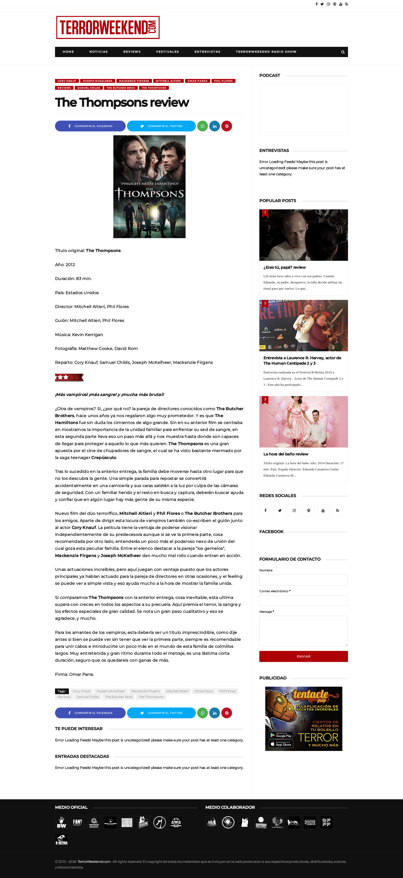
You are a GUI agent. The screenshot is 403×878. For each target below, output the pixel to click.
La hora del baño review (285, 454)
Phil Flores (223, 81)
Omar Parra (198, 81)
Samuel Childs (88, 88)
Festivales (167, 51)
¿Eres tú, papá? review (284, 267)
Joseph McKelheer (98, 81)
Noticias (98, 51)
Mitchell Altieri (168, 81)
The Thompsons (154, 88)
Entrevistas (208, 51)
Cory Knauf (67, 81)
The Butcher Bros (121, 88)
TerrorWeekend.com (94, 861)
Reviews (132, 51)
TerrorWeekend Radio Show (266, 51)
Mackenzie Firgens (134, 81)
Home (68, 51)
